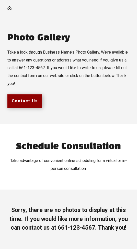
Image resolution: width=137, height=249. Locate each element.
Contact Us (25, 100)
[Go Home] (11, 8)
